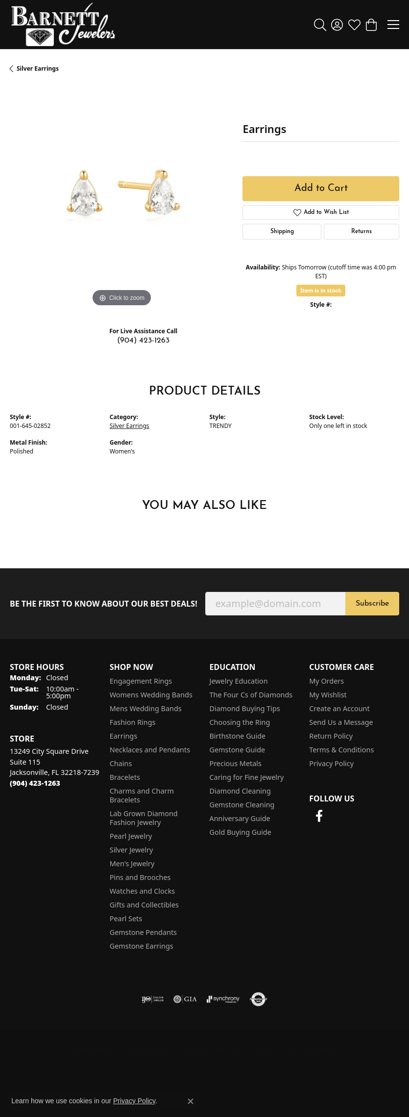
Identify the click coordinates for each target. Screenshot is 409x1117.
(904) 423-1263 (143, 341)
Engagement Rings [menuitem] (141, 681)
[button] (320, 24)
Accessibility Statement (298, 1049)
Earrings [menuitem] (123, 736)
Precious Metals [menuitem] (236, 763)
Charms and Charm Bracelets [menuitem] (142, 795)
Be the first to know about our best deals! (103, 604)
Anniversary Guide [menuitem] (240, 818)
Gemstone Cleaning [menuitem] (242, 804)
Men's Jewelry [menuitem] (132, 863)
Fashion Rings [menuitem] (133, 722)
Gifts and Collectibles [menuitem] (144, 904)
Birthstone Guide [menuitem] (238, 736)
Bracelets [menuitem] (125, 777)
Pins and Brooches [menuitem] (140, 877)
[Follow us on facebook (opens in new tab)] (319, 816)
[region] (121, 197)
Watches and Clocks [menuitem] (142, 891)
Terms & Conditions (341, 749)
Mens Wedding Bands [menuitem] (146, 708)
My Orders (326, 681)
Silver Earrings (38, 68)
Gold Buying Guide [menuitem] (240, 832)
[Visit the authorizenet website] (258, 999)
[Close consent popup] (190, 1101)
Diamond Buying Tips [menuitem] (245, 708)
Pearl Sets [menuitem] (126, 918)
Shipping (282, 232)
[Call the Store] (35, 783)
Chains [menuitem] (121, 763)
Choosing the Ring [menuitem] (240, 722)
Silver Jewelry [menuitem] (131, 849)
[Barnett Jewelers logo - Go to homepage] (63, 24)
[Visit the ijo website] (153, 999)
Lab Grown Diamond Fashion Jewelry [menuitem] (144, 818)
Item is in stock (320, 290)
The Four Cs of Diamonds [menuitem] (251, 694)
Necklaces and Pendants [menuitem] (150, 749)
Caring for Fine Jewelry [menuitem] (247, 777)
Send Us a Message (341, 722)
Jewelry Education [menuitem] (239, 681)
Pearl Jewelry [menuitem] (131, 836)
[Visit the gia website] (185, 999)
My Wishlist (328, 694)
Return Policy (331, 736)
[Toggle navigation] (393, 24)
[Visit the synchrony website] (223, 999)
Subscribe (372, 604)
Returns (361, 232)
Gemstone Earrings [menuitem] (141, 946)
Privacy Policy (331, 763)
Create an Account (339, 708)
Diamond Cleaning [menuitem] (240, 791)
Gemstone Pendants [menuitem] (143, 932)
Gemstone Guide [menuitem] (237, 749)
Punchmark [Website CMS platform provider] (222, 1097)
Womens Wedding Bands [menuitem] (151, 694)
